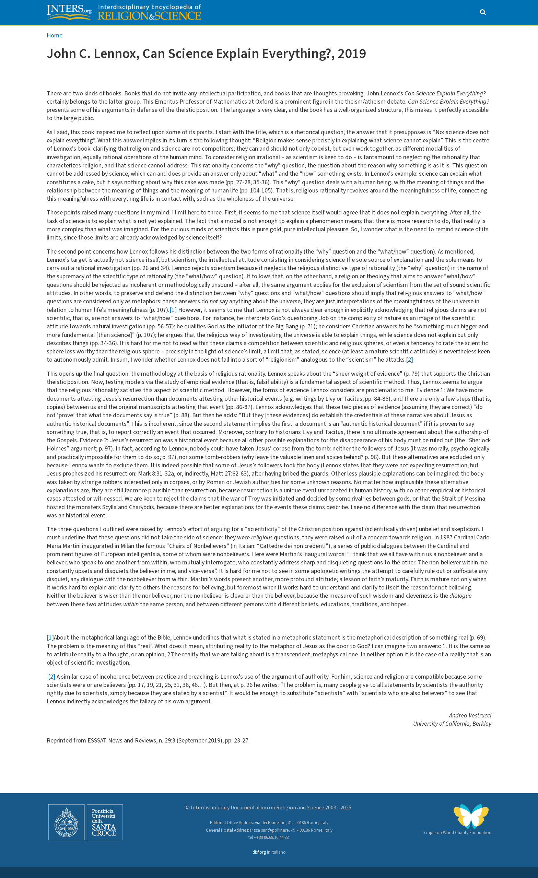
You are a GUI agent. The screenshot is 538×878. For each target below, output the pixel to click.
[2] (409, 375)
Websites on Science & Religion (427, 32)
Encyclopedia (264, 32)
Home (54, 51)
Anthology (196, 32)
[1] (173, 325)
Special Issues (330, 32)
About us (143, 32)
